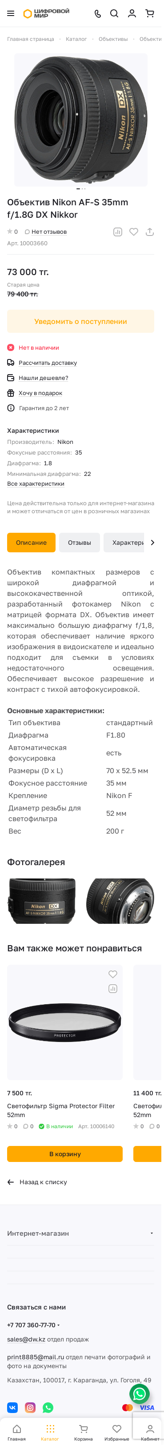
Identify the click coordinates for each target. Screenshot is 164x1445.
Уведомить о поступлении (80, 321)
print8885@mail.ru (35, 1357)
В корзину (65, 1154)
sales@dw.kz (26, 1339)
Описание (31, 542)
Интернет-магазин (38, 1233)
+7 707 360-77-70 (31, 1325)
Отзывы (79, 542)
